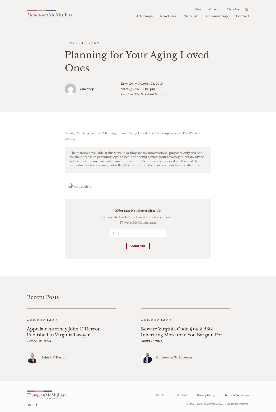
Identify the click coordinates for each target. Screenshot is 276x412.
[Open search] (246, 9)
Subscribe (138, 246)
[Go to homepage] (51, 13)
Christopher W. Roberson (174, 355)
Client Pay (233, 9)
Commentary (217, 16)
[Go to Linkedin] (29, 402)
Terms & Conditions (237, 392)
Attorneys (144, 16)
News (198, 9)
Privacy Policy (206, 392)
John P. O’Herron (54, 355)
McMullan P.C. (209, 401)
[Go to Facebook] (36, 402)
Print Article (79, 186)
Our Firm (191, 16)
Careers (214, 9)
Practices (168, 16)
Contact (242, 16)
